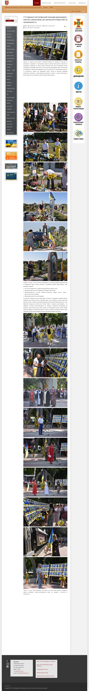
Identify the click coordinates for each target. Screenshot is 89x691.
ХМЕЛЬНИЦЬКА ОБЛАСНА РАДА (45, 676)
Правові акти (82, 3)
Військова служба (11, 118)
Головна (36, 3)
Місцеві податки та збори (11, 114)
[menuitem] (9, 28)
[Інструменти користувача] (65, 26)
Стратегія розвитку (11, 31)
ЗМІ (7, 94)
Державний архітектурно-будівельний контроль (10, 125)
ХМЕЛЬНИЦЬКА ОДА (42, 672)
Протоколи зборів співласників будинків (11, 100)
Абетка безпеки (10, 132)
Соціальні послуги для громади (11, 90)
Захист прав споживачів (9, 108)
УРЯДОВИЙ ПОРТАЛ (42, 669)
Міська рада (72, 3)
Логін (72, 11)
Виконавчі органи (10, 40)
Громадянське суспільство (10, 75)
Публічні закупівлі (11, 49)
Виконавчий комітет (60, 3)
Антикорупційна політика (10, 45)
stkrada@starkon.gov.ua (23, 673)
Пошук (9, 20)
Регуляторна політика (9, 66)
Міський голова (46, 3)
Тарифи (8, 70)
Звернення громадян (9, 84)
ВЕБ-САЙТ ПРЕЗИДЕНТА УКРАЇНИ (46, 661)
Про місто (9, 27)
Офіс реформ (10, 52)
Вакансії (8, 79)
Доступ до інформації (9, 36)
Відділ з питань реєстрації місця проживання (10, 58)
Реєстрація (77, 11)
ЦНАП (13, 70)
